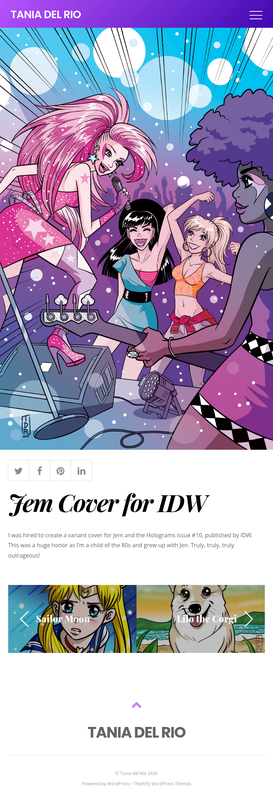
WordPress (118, 784)
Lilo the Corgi (207, 618)
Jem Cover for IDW (107, 502)
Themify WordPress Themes (162, 784)
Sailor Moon (63, 618)
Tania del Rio (133, 773)
